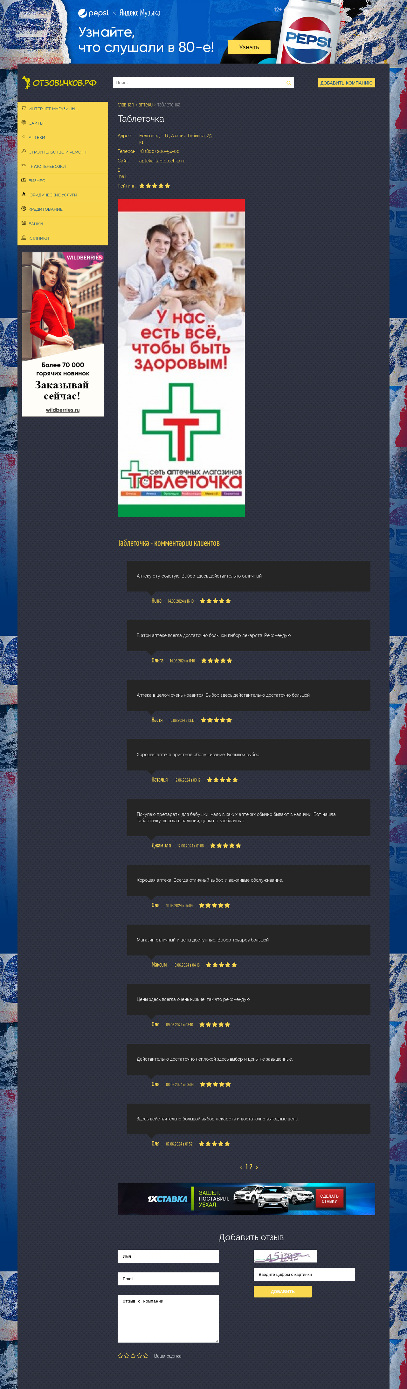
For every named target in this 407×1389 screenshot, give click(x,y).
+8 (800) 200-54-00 (159, 151)
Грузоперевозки (43, 166)
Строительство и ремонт (54, 151)
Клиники (35, 238)
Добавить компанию (347, 83)
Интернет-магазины (48, 108)
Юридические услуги (49, 194)
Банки (32, 223)
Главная (126, 105)
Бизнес (33, 180)
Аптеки (33, 137)
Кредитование (42, 209)
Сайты (32, 123)
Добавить (283, 1291)
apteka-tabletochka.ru (162, 160)
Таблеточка (168, 105)
